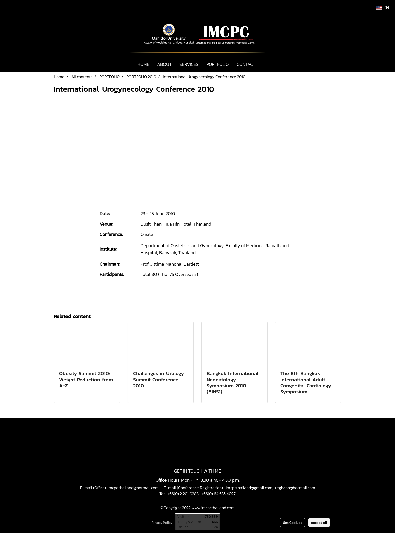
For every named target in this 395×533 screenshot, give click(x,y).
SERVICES (189, 64)
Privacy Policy (161, 522)
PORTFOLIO (217, 64)
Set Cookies (292, 522)
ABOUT (164, 64)
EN (382, 7)
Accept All (319, 522)
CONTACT (246, 64)
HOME (143, 64)
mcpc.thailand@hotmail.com (134, 488)
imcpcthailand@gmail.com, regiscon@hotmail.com (270, 488)
